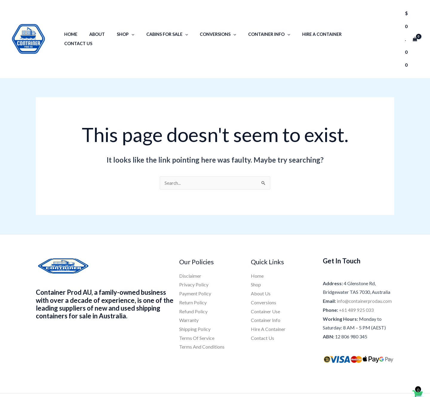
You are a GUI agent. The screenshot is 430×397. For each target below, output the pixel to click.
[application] (129, 22)
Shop (123, 22)
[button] (384, 23)
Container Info (256, 22)
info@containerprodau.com (365, 268)
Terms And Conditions (202, 314)
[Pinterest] (247, 372)
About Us (261, 261)
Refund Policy (193, 279)
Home (74, 22)
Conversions (208, 22)
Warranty (189, 288)
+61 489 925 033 (356, 277)
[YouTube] (232, 372)
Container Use (265, 279)
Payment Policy (195, 261)
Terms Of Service (196, 306)
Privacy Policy (193, 252)
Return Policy (193, 270)
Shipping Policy (195, 297)
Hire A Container (305, 22)
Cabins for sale (161, 22)
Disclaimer (190, 243)
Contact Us (348, 22)
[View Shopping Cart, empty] (406, 22)
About (97, 22)
